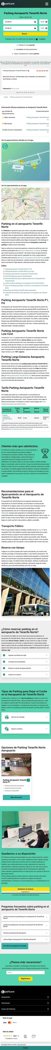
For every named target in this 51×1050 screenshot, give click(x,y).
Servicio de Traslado (14, 717)
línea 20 (40, 530)
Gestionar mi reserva (25, 889)
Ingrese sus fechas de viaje (14, 655)
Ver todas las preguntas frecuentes (14, 946)
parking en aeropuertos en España (29, 250)
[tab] (17, 92)
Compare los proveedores (14, 662)
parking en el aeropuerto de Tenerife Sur (30, 258)
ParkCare (12, 338)
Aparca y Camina (13, 729)
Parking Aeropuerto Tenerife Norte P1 (15, 70)
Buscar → (25, 34)
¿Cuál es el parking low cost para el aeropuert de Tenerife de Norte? (23, 925)
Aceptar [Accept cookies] (25, 1048)
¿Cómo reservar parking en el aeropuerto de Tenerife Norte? (24, 283)
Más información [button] (21, 1044)
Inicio (6, 97)
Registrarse (25, 978)
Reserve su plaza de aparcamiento (17, 668)
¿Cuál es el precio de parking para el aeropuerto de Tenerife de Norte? (23, 917)
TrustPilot (42, 39)
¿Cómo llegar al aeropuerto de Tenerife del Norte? (19, 939)
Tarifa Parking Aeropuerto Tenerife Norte (18, 276)
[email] (25, 972)
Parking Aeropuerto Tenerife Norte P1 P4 (18, 269)
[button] (25, 204)
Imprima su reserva (12, 674)
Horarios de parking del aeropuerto (14, 933)
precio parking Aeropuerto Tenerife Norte (21, 429)
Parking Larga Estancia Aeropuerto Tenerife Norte (21, 274)
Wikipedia (4, 513)
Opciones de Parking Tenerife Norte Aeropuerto (20, 290)
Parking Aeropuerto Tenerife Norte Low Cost (19, 271)
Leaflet (37, 219)
